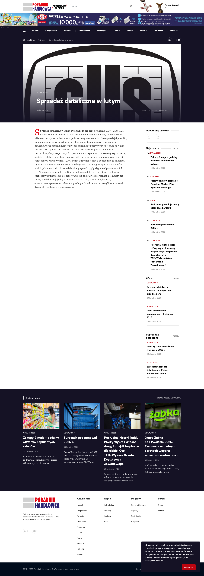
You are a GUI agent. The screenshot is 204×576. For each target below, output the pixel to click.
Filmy (106, 522)
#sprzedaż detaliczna (158, 110)
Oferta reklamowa (138, 505)
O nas (160, 505)
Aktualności (155, 153)
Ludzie (116, 30)
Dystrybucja (136, 516)
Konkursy (108, 516)
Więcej (176, 148)
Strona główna (29, 40)
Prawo (130, 30)
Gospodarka (51, 30)
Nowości (68, 30)
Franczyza (102, 30)
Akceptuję (188, 567)
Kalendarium (109, 505)
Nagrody (134, 511)
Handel (35, 30)
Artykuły (41, 40)
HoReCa (144, 30)
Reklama (158, 30)
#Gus (144, 110)
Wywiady (107, 511)
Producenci (84, 30)
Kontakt (174, 30)
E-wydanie (135, 522)
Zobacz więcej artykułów (169, 398)
